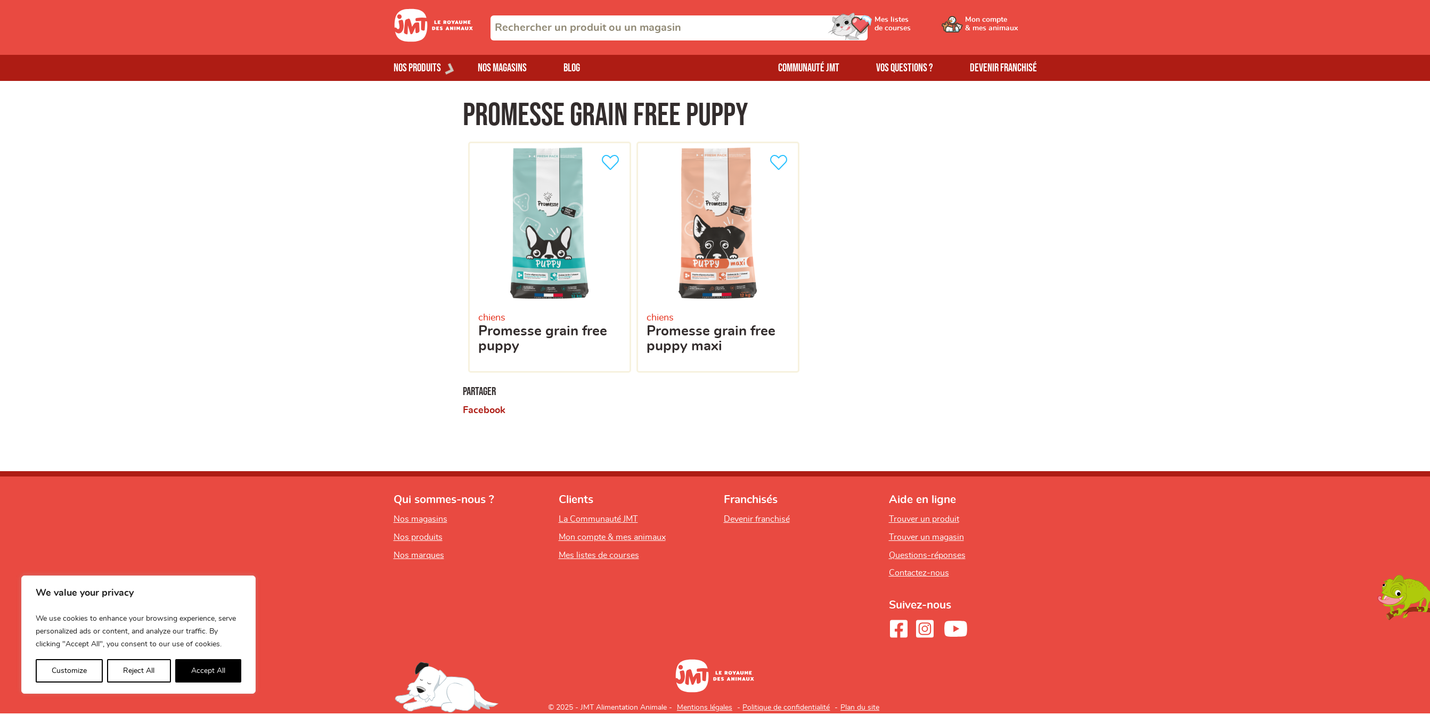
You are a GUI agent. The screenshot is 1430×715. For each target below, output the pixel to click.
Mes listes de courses (599, 555)
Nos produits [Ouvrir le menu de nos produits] (417, 68)
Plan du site (859, 707)
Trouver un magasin (926, 537)
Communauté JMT (808, 68)
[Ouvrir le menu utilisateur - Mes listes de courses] (920, 28)
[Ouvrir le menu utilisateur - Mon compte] (1001, 28)
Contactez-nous (919, 573)
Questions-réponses (927, 555)
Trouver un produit (924, 519)
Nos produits (418, 537)
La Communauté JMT (598, 519)
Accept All (208, 671)
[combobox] (679, 27)
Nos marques (419, 555)
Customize (69, 671)
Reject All (138, 671)
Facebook (484, 410)
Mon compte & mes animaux (612, 537)
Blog (571, 68)
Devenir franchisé (1003, 68)
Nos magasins (502, 68)
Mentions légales (704, 707)
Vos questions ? (904, 68)
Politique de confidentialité (786, 707)
